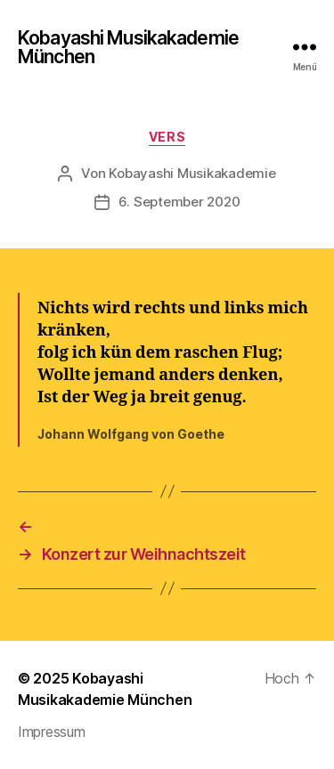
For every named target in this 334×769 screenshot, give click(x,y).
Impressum (52, 732)
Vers (167, 136)
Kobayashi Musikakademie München (128, 47)
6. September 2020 (179, 201)
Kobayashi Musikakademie (192, 173)
